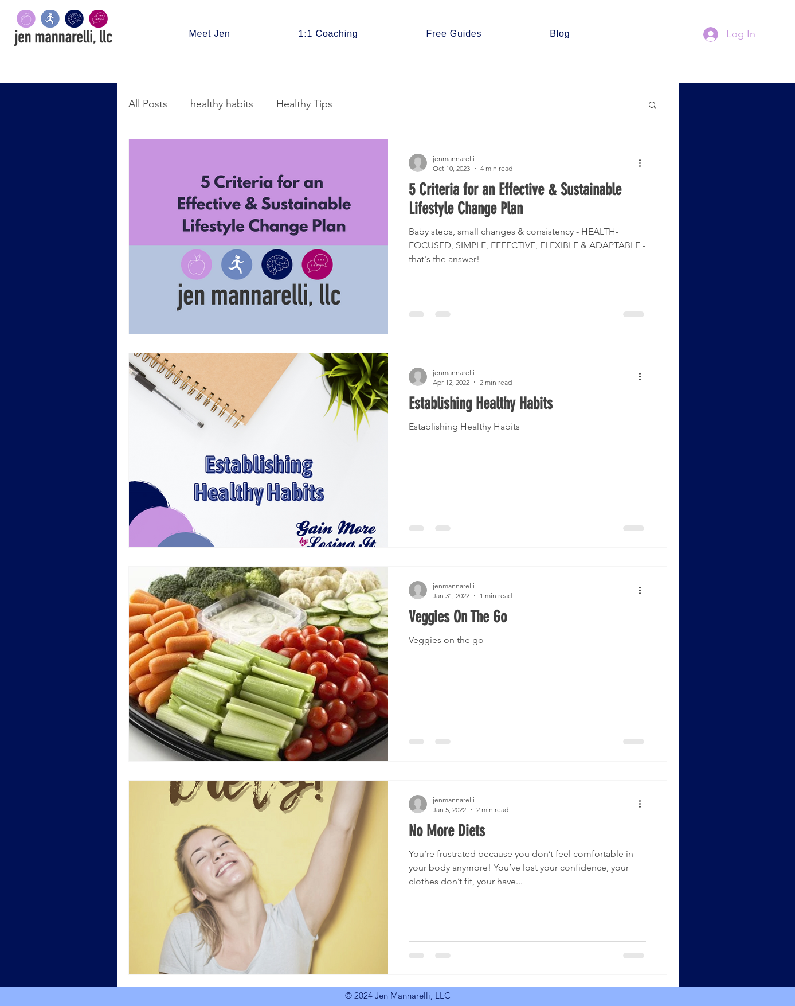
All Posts (147, 104)
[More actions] (644, 163)
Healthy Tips (304, 104)
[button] (652, 106)
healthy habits (221, 104)
